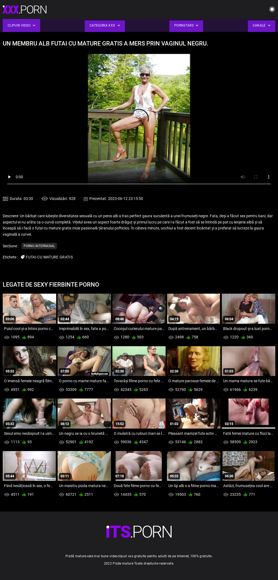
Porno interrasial (39, 246)
